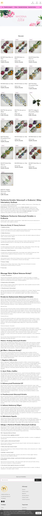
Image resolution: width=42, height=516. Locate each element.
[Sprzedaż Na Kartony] (23, 7)
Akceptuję (38, 513)
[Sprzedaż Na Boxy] (32, 7)
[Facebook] (2, 501)
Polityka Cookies (25, 497)
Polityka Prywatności (26, 499)
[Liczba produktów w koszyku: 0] (40, 3)
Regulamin (24, 493)
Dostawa (23, 489)
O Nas (2, 507)
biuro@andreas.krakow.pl (5, 496)
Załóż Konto (24, 507)
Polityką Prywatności (21, 511)
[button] (40, 7)
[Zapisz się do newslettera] (18, 480)
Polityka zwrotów (25, 491)
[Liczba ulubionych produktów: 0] (37, 3)
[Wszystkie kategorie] (7, 7)
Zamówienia (24, 509)
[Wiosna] (15, 7)
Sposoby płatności (25, 495)
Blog (2, 509)
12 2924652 (3, 498)
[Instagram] (4, 501)
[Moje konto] (32, 3)
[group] (21, 18)
